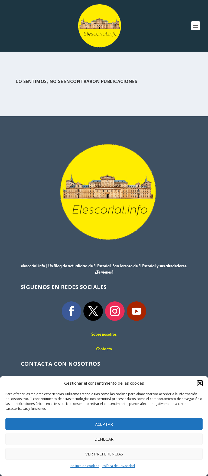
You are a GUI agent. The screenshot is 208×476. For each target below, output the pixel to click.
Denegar (104, 439)
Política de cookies (84, 466)
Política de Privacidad (118, 466)
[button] (200, 383)
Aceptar (104, 424)
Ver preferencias (104, 454)
